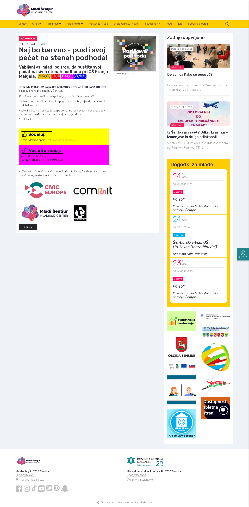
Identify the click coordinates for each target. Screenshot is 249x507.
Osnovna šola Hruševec (190, 254)
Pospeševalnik (153, 24)
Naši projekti (75, 24)
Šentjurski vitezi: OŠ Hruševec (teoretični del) (195, 245)
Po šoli (179, 199)
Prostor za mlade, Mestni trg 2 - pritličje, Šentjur (195, 208)
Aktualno (177, 67)
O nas (37, 24)
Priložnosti (54, 24)
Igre (182, 24)
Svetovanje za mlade (127, 24)
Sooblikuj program (200, 24)
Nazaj (28, 227)
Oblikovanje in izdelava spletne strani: (126, 502)
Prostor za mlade (99, 24)
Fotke (170, 24)
